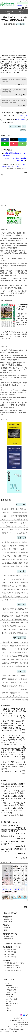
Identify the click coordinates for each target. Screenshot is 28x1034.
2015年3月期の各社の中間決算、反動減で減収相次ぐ (14, 91)
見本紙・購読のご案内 (8, 11)
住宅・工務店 (20, 24)
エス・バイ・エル (15, 126)
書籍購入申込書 (8, 921)
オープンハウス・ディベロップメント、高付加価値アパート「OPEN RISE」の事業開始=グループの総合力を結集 (13, 293)
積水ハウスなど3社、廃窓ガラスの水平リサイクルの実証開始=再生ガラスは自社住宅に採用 (13, 253)
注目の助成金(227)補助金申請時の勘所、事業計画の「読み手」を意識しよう (13, 786)
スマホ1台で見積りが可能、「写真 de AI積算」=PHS (12, 259)
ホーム (8, 9)
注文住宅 (23, 130)
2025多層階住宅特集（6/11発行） (13, 970)
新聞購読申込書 (8, 919)
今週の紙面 (21, 9)
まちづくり (22, 671)
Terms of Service (21, 1026)
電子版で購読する (20, 119)
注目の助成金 (20, 793)
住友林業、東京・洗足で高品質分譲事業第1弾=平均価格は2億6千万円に (13, 398)
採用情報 (9, 1010)
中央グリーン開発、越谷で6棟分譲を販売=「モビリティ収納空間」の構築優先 (13, 234)
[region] (14, 189)
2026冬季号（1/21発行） (10, 952)
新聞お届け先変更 (11, 990)
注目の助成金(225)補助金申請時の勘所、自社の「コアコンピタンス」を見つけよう (13, 810)
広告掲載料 (7, 927)
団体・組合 (22, 604)
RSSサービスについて (12, 1003)
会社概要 (8, 13)
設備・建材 (22, 571)
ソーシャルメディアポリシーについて (19, 1020)
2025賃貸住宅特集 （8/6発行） (12, 967)
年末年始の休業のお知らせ (10, 836)
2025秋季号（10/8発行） (10, 954)
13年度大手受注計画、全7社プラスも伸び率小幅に (14, 80)
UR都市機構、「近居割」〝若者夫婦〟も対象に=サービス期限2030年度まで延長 (13, 286)
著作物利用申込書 (8, 938)
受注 (24, 126)
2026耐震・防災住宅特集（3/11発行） (14, 963)
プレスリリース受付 (11, 999)
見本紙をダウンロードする (12, 889)
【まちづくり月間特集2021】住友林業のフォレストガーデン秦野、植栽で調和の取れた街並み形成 (13, 752)
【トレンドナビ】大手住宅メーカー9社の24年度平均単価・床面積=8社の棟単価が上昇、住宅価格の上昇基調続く (13, 392)
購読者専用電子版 (22, 5)
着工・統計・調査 (19, 638)
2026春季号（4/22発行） (10, 949)
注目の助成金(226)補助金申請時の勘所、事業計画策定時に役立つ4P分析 (13, 798)
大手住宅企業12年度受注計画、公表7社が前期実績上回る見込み (14, 101)
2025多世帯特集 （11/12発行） (12, 965)
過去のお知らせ (21, 858)
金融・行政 (22, 538)
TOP (25, 172)
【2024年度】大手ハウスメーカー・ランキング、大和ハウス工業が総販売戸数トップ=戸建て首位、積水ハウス (14, 370)
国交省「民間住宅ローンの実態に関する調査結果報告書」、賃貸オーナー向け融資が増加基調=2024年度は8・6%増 (13, 273)
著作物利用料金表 (8, 936)
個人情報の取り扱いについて (21, 1018)
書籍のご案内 (21, 11)
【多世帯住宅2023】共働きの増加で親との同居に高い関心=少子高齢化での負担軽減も (13, 711)
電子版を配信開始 (11, 992)
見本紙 (5, 930)
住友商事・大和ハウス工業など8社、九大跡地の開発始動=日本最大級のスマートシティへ (13, 280)
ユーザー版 (18, 716)
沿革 (8, 1008)
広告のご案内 (9, 996)
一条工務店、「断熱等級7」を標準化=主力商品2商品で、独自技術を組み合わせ (13, 239)
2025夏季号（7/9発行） (10, 957)
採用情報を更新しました (10, 825)
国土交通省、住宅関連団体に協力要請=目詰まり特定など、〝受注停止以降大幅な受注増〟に (13, 265)
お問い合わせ (21, 13)
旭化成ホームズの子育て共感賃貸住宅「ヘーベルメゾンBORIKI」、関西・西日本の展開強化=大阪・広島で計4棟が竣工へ (13, 245)
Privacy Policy (11, 1026)
